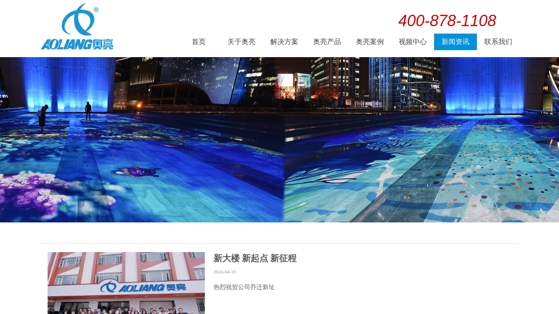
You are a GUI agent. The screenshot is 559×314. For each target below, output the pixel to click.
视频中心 (413, 41)
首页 (199, 41)
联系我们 (498, 41)
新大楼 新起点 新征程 (255, 258)
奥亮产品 (327, 41)
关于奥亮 (241, 41)
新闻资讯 (455, 41)
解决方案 (284, 41)
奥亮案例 (370, 41)
